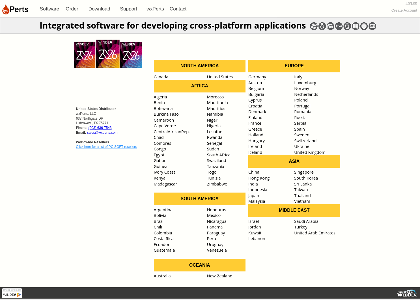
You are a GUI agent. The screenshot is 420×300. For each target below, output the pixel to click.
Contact (178, 9)
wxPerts (155, 9)
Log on (411, 3)
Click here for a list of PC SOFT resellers (106, 147)
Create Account (404, 10)
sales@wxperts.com (102, 133)
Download (99, 9)
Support (128, 9)
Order (72, 9)
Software (49, 9)
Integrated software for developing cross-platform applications (173, 25)
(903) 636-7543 (100, 128)
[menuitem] (49, 9)
